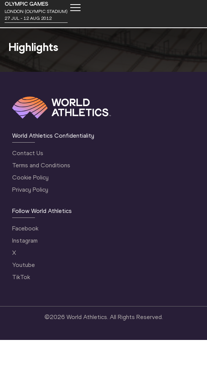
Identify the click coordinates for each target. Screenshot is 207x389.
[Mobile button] (75, 7)
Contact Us (27, 153)
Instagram (25, 240)
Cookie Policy (30, 177)
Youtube (23, 264)
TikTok (21, 277)
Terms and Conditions (41, 165)
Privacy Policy (30, 189)
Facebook (25, 228)
